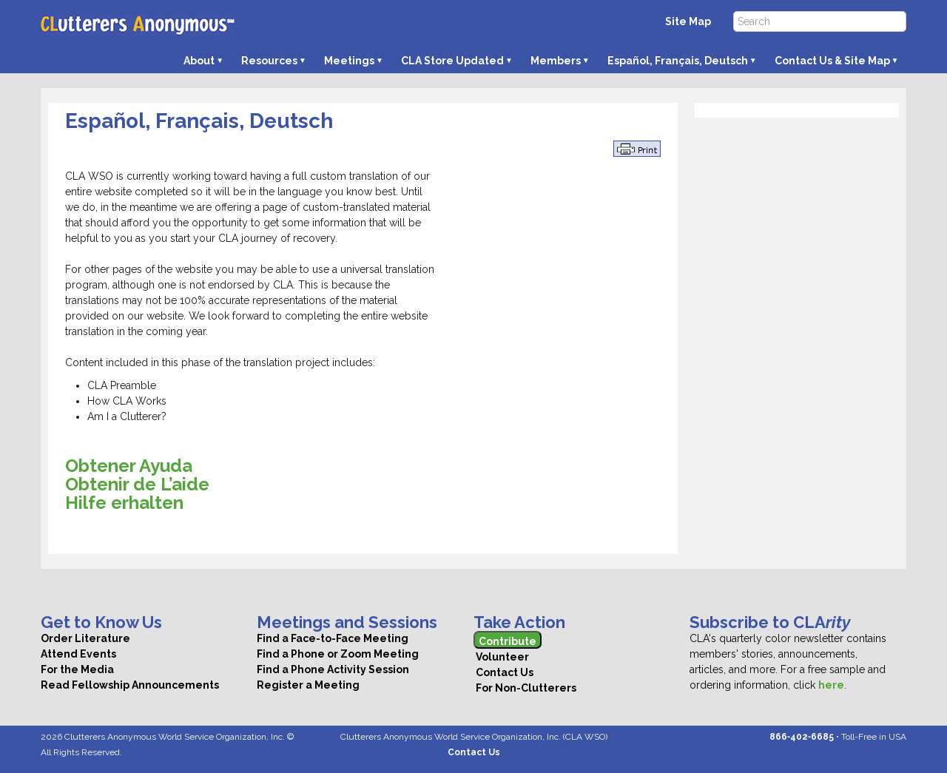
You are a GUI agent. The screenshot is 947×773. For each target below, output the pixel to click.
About (199, 61)
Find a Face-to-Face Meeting (332, 638)
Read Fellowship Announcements (130, 685)
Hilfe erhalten (124, 502)
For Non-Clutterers (525, 688)
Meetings (349, 61)
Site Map (688, 21)
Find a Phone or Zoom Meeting (338, 654)
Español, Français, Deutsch (677, 61)
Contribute (507, 641)
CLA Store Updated (452, 61)
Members (555, 61)
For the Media (77, 669)
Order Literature (85, 638)
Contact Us (503, 672)
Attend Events (78, 654)
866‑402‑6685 (801, 737)
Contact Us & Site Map (832, 61)
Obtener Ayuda (128, 465)
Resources (269, 61)
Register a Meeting (308, 685)
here (831, 685)
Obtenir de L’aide (137, 484)
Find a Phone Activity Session (333, 669)
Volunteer (501, 657)
